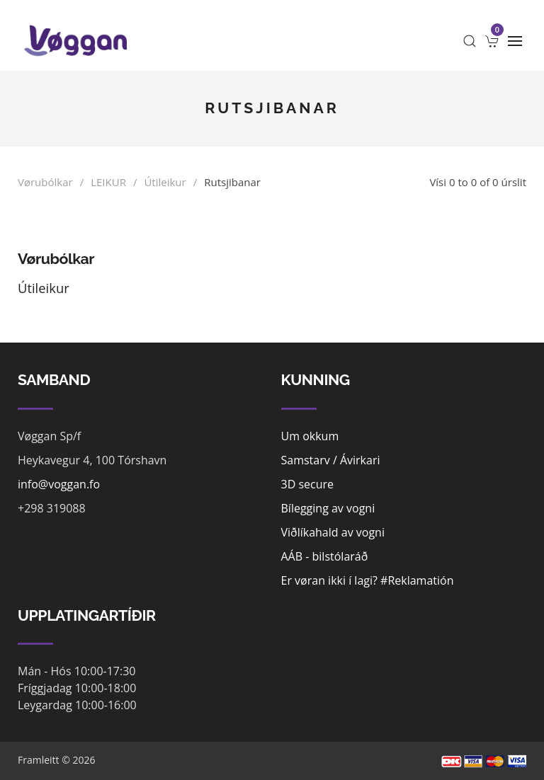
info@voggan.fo (59, 484)
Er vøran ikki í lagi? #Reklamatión (367, 580)
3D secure (307, 484)
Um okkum (310, 436)
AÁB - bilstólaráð (324, 556)
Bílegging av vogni (328, 508)
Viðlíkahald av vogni (333, 532)
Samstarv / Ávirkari (330, 460)
